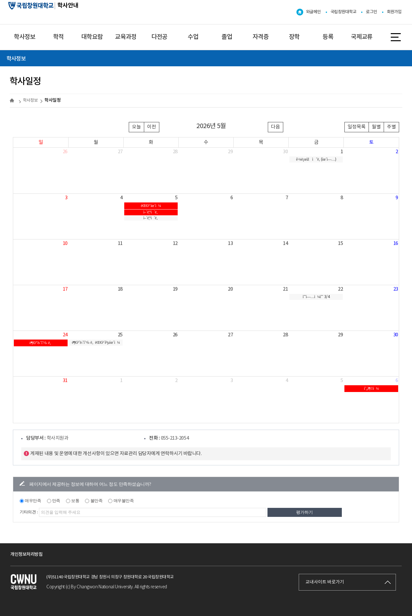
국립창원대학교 (344, 12)
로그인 (371, 12)
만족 (56, 500)
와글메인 (313, 12)
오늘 (136, 127)
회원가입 (394, 12)
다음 (275, 127)
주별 (391, 127)
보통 (75, 500)
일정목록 (357, 127)
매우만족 (33, 500)
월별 (376, 127)
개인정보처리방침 (26, 554)
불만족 (96, 500)
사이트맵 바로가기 (396, 36)
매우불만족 (124, 500)
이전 (151, 127)
